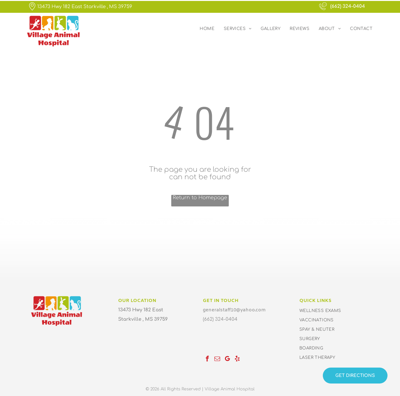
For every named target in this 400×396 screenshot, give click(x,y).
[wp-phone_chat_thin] (323, 10)
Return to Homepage (200, 197)
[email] (217, 359)
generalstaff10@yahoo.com (234, 310)
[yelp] (237, 359)
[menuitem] (207, 29)
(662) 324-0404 (347, 6)
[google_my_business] (227, 359)
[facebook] (207, 359)
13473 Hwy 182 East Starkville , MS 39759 (84, 6)
